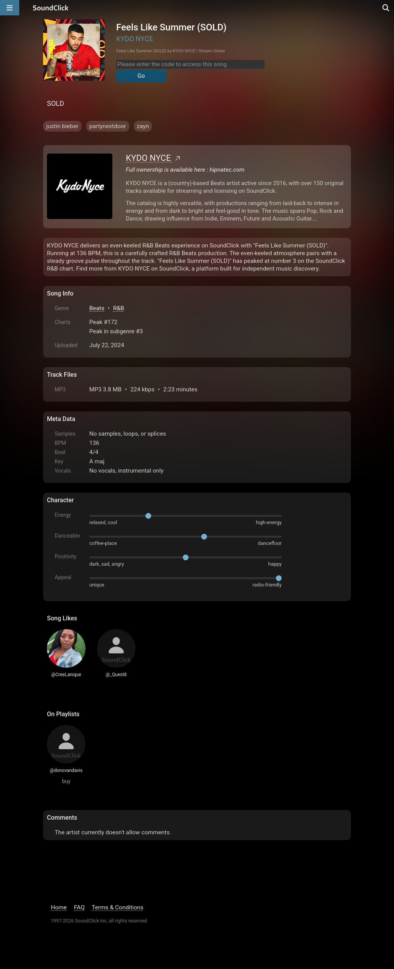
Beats (96, 308)
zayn (143, 126)
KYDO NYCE (134, 39)
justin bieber (62, 126)
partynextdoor (107, 126)
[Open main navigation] (9, 7)
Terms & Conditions (118, 907)
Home (59, 907)
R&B (118, 308)
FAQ (79, 907)
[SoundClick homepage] (51, 7)
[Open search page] (386, 7)
